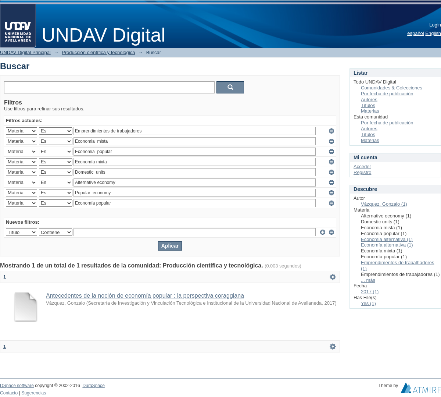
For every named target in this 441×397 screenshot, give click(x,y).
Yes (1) (368, 303)
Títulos (368, 105)
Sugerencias (33, 393)
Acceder (362, 166)
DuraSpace (93, 385)
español (415, 33)
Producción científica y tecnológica (98, 52)
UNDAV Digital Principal (25, 52)
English (433, 33)
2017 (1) (370, 291)
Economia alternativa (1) (387, 239)
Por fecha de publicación (387, 93)
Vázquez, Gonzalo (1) (384, 204)
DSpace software (17, 385)
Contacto (9, 393)
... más (368, 280)
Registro (362, 172)
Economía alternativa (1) (387, 245)
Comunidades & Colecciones (391, 88)
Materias (370, 111)
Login (435, 25)
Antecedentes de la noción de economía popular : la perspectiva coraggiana (145, 296)
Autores (369, 99)
